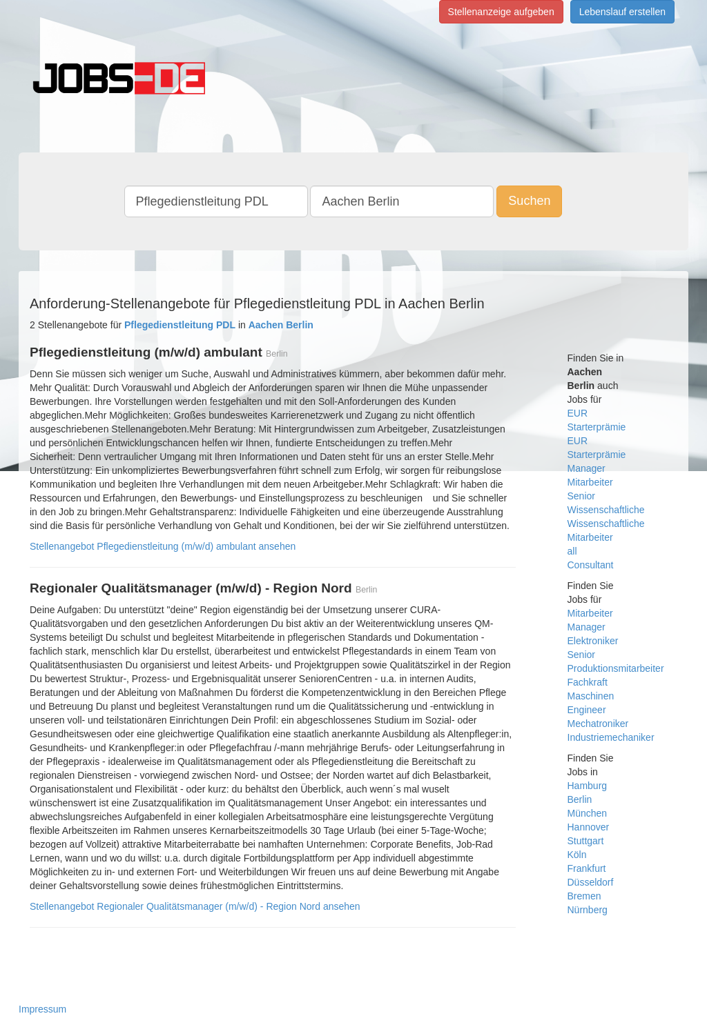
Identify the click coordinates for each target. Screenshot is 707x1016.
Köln (577, 854)
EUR (578, 413)
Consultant (591, 564)
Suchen (529, 201)
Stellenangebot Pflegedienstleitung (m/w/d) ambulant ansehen (163, 546)
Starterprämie (597, 426)
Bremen (584, 896)
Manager (587, 468)
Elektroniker (593, 640)
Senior (581, 495)
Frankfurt (587, 868)
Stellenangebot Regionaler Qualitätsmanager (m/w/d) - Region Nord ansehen (195, 906)
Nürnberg (588, 909)
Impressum (42, 1009)
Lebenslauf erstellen (622, 11)
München (588, 813)
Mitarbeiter (590, 482)
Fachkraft (588, 682)
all (572, 551)
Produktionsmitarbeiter (616, 668)
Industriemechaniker (611, 737)
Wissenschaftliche (606, 509)
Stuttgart (586, 840)
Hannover (589, 827)
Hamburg (588, 785)
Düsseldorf (591, 882)
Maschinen (591, 695)
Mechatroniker (598, 723)
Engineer (587, 709)
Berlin (580, 799)
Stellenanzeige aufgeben (501, 11)
